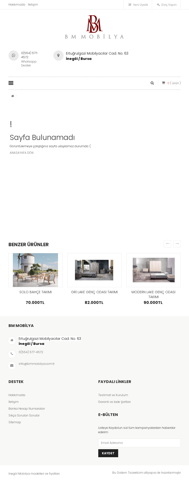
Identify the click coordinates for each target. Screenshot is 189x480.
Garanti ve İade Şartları (114, 402)
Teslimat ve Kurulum (113, 395)
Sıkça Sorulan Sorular (24, 415)
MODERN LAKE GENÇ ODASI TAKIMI (153, 294)
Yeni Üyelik (140, 5)
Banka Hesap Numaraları (26, 409)
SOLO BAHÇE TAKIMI (35, 292)
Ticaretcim (135, 473)
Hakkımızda (16, 4)
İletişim (33, 4)
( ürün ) (174, 83)
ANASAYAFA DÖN (21, 153)
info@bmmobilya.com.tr (37, 364)
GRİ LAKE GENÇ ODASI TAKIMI (94, 292)
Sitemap (14, 422)
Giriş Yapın (169, 5)
